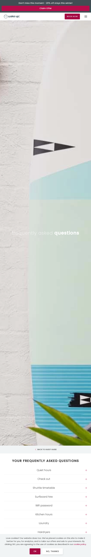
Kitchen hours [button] (43, 516)
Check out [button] (44, 481)
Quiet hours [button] (44, 472)
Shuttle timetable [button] (44, 490)
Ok (35, 551)
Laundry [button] (44, 525)
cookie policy (80, 544)
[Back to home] (12, 16)
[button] (85, 16)
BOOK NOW (72, 16)
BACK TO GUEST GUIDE (45, 449)
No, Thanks (52, 551)
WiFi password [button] (43, 507)
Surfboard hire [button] (44, 499)
